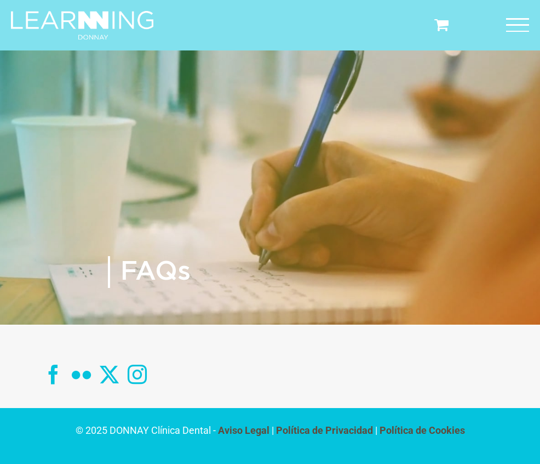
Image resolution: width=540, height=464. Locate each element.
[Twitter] (109, 374)
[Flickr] (81, 374)
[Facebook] (53, 374)
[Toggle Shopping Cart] (441, 24)
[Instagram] (137, 374)
